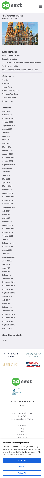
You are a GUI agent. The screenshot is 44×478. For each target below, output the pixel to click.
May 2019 (6, 304)
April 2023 (6, 218)
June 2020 (6, 268)
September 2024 (8, 165)
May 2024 (6, 179)
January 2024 (7, 193)
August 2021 (7, 250)
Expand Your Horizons (11, 55)
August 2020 (7, 261)
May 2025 (6, 140)
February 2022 (7, 243)
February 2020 (7, 275)
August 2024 (7, 168)
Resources (22, 435)
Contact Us (22, 438)
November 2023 (8, 200)
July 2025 (6, 133)
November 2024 (8, 158)
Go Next (12, 5)
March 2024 (6, 186)
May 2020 (6, 272)
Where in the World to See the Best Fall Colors (20, 70)
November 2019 (8, 286)
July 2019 (6, 300)
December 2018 (8, 314)
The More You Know (10, 94)
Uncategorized (8, 101)
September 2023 (8, 207)
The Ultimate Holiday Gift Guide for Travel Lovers (21, 63)
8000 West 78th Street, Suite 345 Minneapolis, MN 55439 (22, 416)
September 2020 (8, 257)
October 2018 (7, 321)
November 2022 (8, 232)
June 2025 (6, 136)
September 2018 (8, 325)
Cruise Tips (6, 83)
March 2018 (6, 328)
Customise (22, 467)
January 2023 (7, 225)
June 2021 (6, 254)
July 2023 (6, 211)
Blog (22, 432)
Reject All (22, 473)
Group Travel (7, 87)
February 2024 (7, 190)
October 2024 (7, 161)
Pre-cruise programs (10, 90)
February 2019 (7, 307)
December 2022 (8, 229)
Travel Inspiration (9, 98)
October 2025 (7, 122)
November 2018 (8, 318)
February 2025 (7, 150)
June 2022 (6, 239)
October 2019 (7, 289)
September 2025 (8, 125)
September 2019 (8, 293)
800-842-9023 (26, 402)
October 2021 (7, 246)
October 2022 (7, 236)
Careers (22, 426)
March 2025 (6, 147)
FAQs (22, 429)
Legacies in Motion (9, 59)
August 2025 (7, 129)
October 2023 (7, 204)
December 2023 (8, 197)
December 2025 (8, 118)
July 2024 (6, 172)
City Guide (6, 80)
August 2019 (7, 296)
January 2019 (7, 311)
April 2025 (6, 143)
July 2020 (6, 264)
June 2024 (6, 175)
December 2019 (8, 282)
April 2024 (6, 182)
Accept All (22, 460)
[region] (22, 458)
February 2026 (7, 115)
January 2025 (7, 154)
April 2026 (6, 111)
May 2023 (6, 214)
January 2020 (7, 279)
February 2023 (7, 222)
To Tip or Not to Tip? (10, 66)
